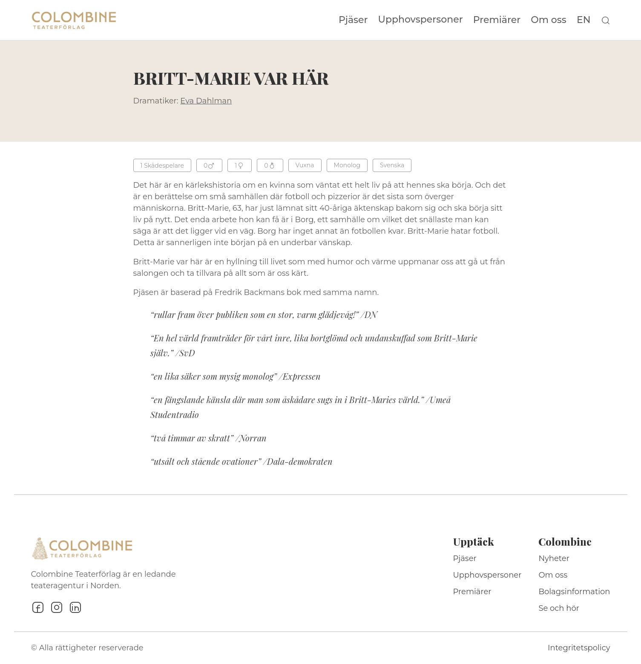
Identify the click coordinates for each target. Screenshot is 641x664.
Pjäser (353, 20)
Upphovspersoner (420, 19)
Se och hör (558, 608)
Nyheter (553, 558)
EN (584, 20)
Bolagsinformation (574, 591)
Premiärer (497, 20)
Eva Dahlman (206, 101)
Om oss (548, 20)
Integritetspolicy (579, 648)
